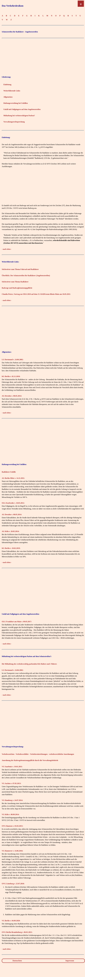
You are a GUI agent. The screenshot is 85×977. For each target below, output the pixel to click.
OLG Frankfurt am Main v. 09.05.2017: (17, 622)
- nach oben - (7, 249)
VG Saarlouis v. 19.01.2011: (12, 767)
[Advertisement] (43, 55)
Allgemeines (8, 97)
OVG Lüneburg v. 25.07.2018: (13, 884)
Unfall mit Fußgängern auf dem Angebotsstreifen (22, 109)
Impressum (70, 961)
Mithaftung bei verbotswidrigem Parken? (19, 115)
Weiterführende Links (11, 91)
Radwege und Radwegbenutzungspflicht (17, 288)
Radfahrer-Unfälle (9, 472)
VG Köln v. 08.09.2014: (10, 814)
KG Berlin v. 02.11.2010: (11, 376)
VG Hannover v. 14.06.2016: (12, 851)
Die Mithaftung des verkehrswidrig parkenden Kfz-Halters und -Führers (29, 664)
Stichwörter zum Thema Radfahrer (15, 282)
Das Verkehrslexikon (12, 5)
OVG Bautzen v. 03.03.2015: (12, 826)
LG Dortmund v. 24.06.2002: (12, 359)
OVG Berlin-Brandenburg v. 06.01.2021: (17, 932)
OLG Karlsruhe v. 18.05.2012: (13, 503)
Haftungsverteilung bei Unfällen (15, 103)
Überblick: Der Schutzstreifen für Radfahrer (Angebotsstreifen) (26, 275)
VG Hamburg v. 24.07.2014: (12, 800)
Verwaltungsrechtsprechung (14, 122)
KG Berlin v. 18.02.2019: (11, 548)
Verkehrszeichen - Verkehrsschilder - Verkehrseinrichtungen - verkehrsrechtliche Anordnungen (38, 754)
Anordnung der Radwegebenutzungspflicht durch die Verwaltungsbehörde (30, 760)
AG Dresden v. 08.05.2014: (12, 396)
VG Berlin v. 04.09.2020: (11, 921)
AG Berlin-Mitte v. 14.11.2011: (13, 478)
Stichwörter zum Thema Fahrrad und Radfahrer (20, 269)
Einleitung (7, 84)
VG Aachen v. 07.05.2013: (11, 783)
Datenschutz (17, 961)
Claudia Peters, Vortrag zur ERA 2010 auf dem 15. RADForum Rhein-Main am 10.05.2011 (36, 294)
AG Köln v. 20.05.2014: (10, 531)
